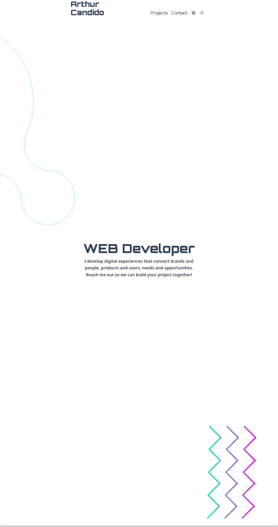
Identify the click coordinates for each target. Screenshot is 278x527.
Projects (159, 13)
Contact (179, 13)
